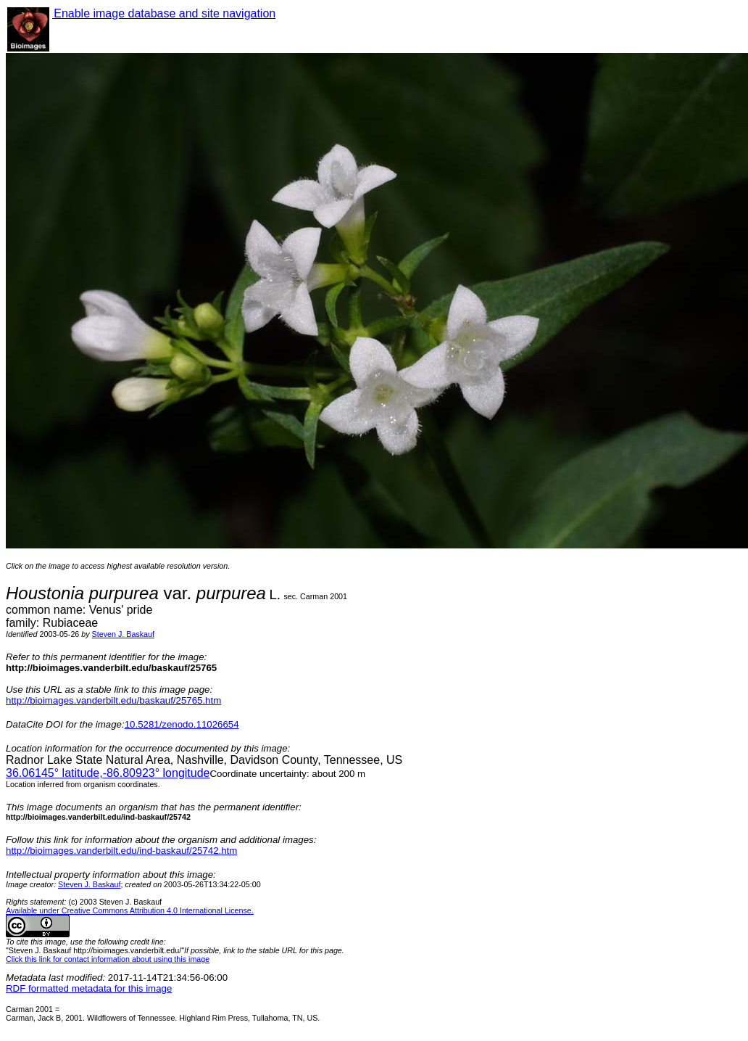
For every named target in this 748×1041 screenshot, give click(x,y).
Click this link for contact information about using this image (107, 959)
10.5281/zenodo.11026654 (182, 724)
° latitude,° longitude (107, 773)
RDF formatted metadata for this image (89, 988)
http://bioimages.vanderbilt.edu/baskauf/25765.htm (113, 700)
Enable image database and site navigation (163, 13)
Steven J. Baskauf (123, 634)
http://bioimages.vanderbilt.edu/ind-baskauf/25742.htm (121, 850)
